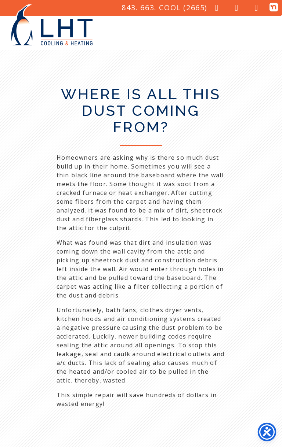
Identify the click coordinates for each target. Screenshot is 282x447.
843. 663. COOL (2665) (164, 7)
